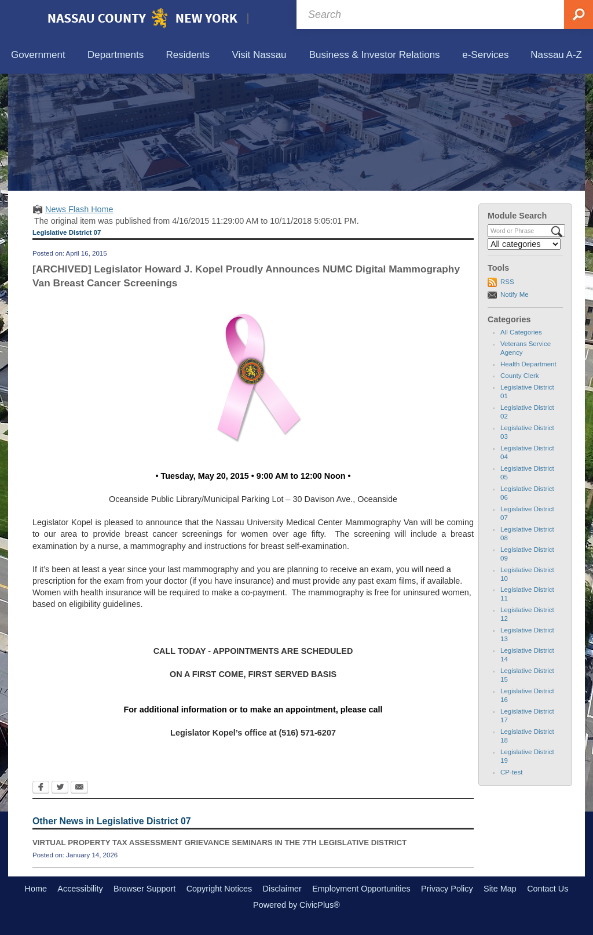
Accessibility (80, 888)
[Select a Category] (524, 244)
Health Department (528, 364)
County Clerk (519, 375)
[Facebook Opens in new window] (40, 788)
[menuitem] (38, 55)
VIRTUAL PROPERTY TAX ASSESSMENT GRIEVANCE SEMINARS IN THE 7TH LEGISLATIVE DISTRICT (219, 842)
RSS (507, 281)
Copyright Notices (219, 888)
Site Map (500, 888)
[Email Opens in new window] (79, 788)
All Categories (521, 332)
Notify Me (514, 294)
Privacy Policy (447, 888)
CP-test (511, 772)
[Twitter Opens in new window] (60, 788)
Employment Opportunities (361, 888)
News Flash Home (79, 209)
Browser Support (144, 888)
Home (36, 888)
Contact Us (547, 888)
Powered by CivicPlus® (296, 904)
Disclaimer (282, 888)
